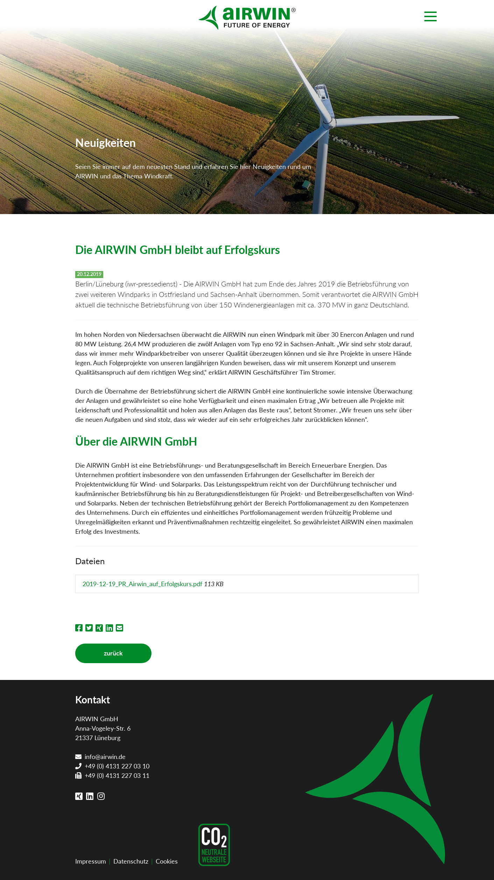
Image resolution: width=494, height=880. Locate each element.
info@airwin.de (105, 756)
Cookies (167, 861)
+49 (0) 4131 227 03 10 (117, 766)
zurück (113, 653)
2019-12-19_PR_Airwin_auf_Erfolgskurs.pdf (143, 584)
